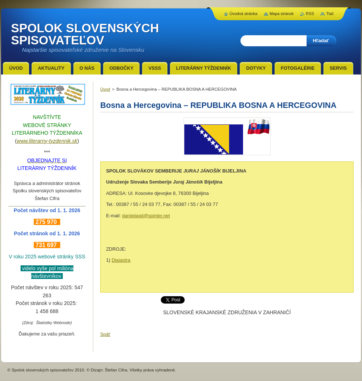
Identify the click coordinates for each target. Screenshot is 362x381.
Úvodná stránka (243, 13)
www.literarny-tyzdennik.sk (47, 141)
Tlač (330, 13)
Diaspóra (121, 260)
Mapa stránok (281, 13)
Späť (105, 334)
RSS (310, 13)
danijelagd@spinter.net (146, 215)
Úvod (105, 89)
